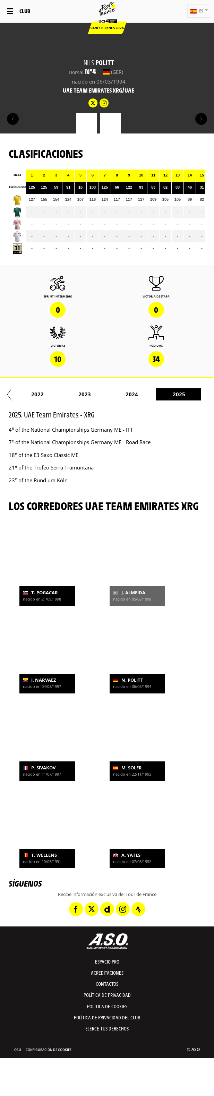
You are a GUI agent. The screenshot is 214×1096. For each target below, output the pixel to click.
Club (24, 11)
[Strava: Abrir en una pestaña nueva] (138, 909)
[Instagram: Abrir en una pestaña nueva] (123, 909)
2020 (172, 394)
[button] (198, 11)
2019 (125, 394)
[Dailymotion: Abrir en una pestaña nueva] (107, 909)
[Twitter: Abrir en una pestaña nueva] (92, 909)
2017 (31, 394)
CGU (17, 1049)
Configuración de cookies (48, 1049)
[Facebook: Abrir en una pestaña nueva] (76, 909)
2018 (78, 394)
